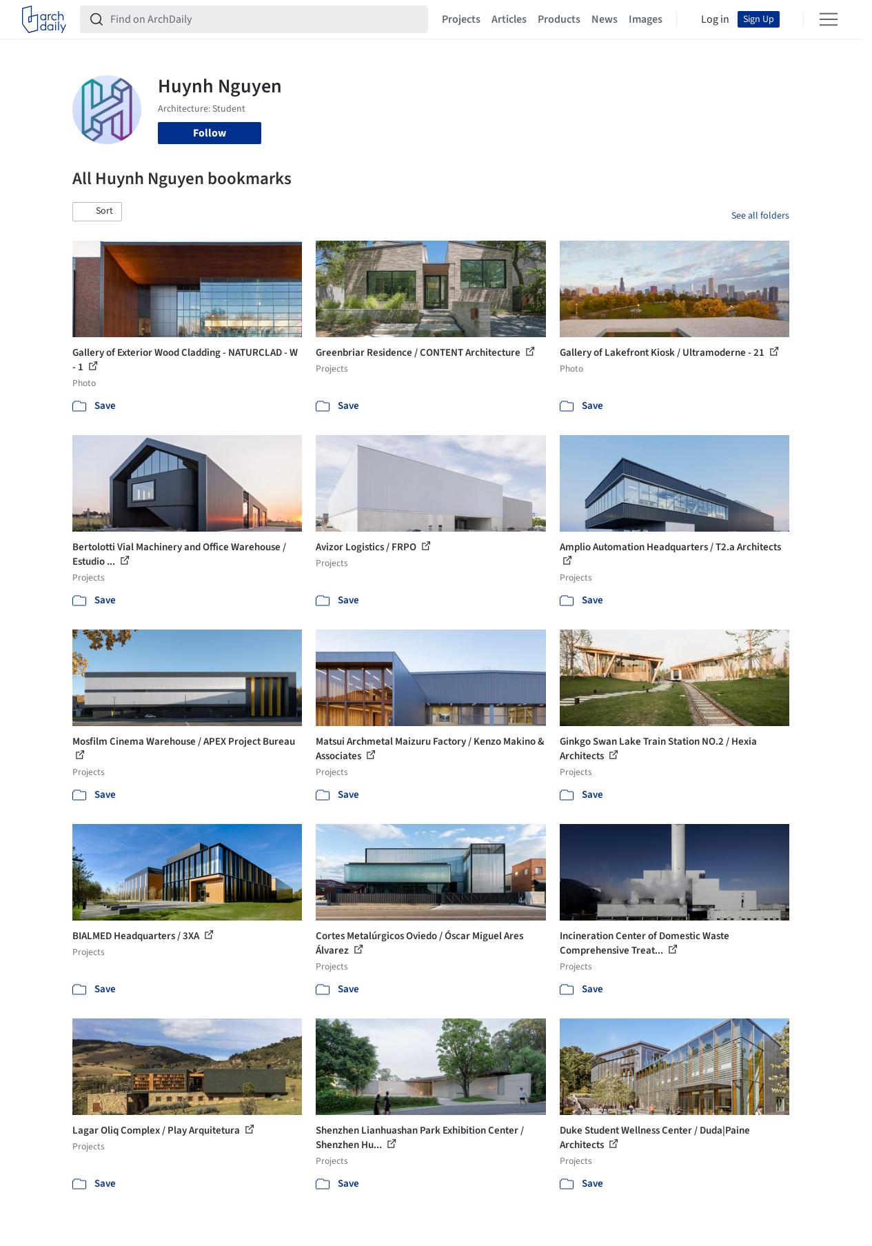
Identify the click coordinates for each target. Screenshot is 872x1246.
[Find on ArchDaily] (265, 19)
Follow (209, 133)
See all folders (760, 216)
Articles (509, 19)
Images (645, 19)
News (604, 19)
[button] (97, 211)
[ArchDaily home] (44, 19)
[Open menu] (829, 19)
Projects (461, 19)
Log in (715, 19)
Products (559, 19)
